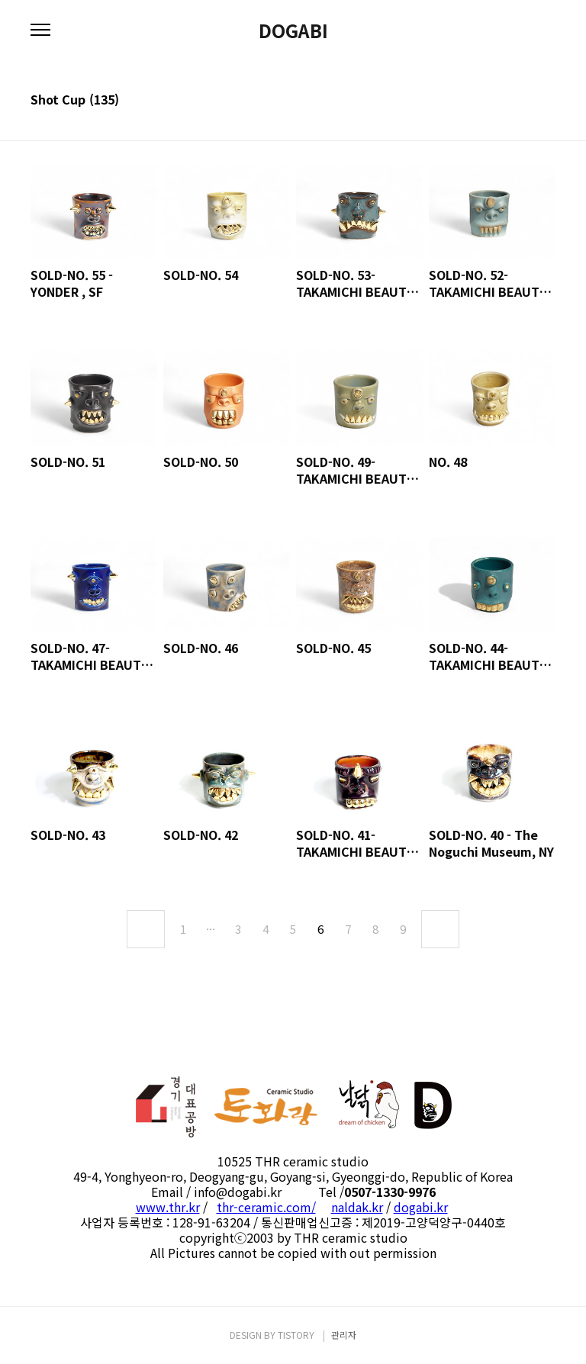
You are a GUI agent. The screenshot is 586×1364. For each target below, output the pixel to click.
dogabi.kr (421, 1207)
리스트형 (546, 101)
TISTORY (296, 1334)
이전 (146, 929)
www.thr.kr (168, 1207)
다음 (440, 929)
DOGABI (293, 30)
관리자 (343, 1334)
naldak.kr (357, 1207)
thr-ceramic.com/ (266, 1207)
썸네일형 (525, 101)
